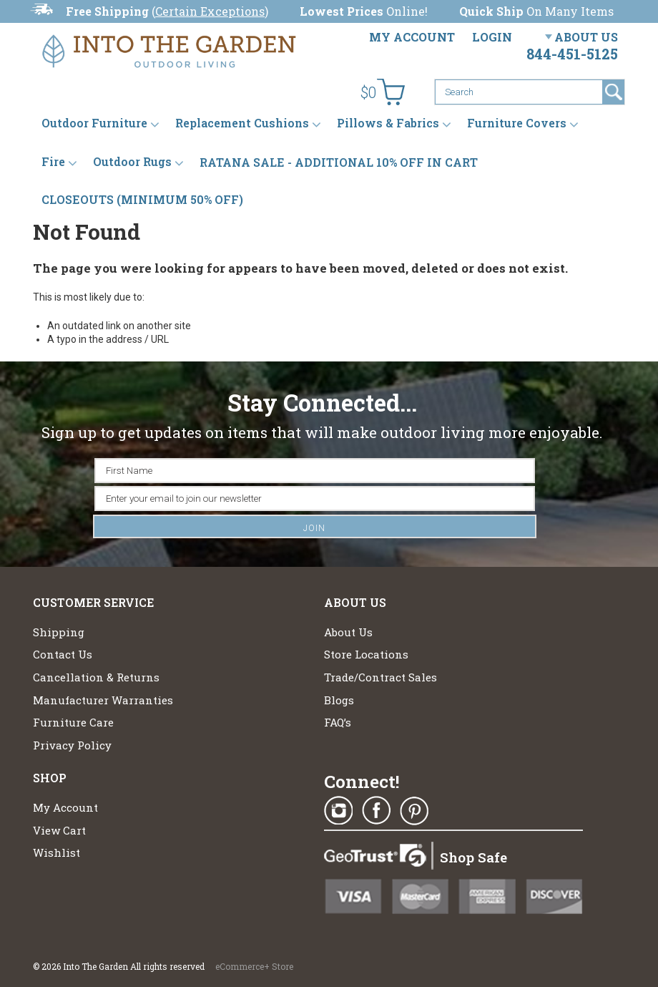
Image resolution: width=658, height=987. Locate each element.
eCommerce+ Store (254, 966)
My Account (412, 36)
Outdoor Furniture (94, 123)
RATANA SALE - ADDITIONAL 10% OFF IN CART (339, 162)
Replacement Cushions (242, 123)
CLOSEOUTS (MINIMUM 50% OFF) (142, 199)
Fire (53, 162)
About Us (586, 36)
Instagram (338, 811)
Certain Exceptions (210, 11)
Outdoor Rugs (132, 162)
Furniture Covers (516, 123)
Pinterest (414, 811)
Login (492, 36)
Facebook (376, 811)
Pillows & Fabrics (388, 123)
